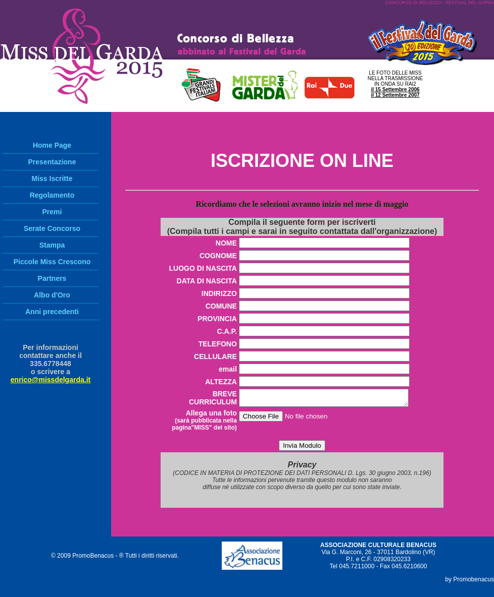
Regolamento (52, 195)
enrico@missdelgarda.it (50, 380)
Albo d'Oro (52, 295)
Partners (52, 278)
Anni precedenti (52, 312)
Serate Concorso (52, 228)
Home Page (52, 145)
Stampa (52, 245)
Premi (52, 212)
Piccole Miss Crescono (52, 262)
